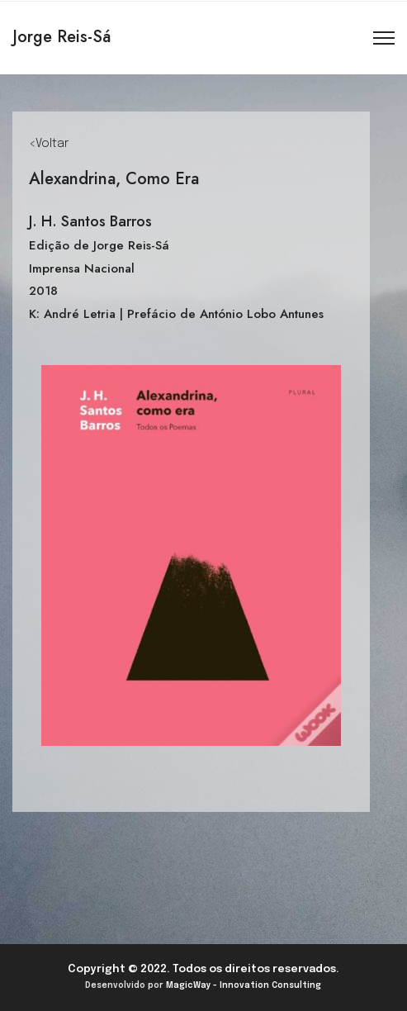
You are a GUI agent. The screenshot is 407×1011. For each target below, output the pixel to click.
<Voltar (49, 144)
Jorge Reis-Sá (61, 37)
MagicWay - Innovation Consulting (243, 985)
